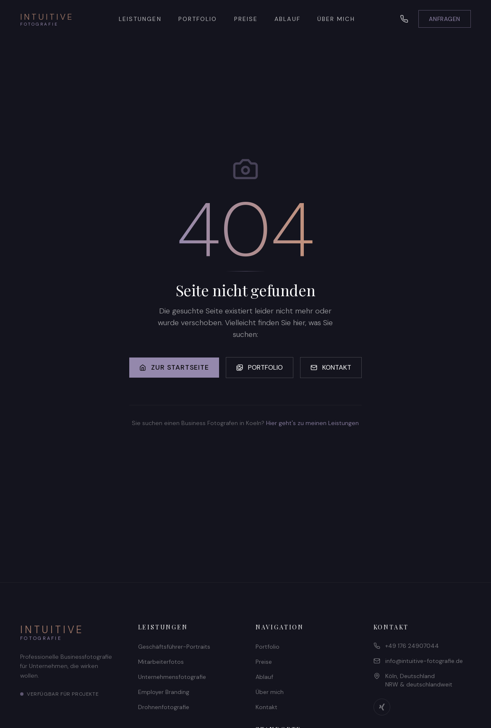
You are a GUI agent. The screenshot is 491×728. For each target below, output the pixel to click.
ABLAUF (287, 19)
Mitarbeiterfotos (161, 661)
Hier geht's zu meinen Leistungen (312, 423)
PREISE (246, 19)
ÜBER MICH (336, 19)
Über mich (270, 692)
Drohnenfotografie (163, 707)
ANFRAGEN (444, 19)
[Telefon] (404, 19)
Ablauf (264, 677)
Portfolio (267, 646)
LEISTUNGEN (140, 19)
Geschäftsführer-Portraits (174, 646)
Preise (264, 661)
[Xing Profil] (381, 707)
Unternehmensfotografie (172, 677)
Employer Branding (163, 692)
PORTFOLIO (197, 19)
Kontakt (266, 707)
